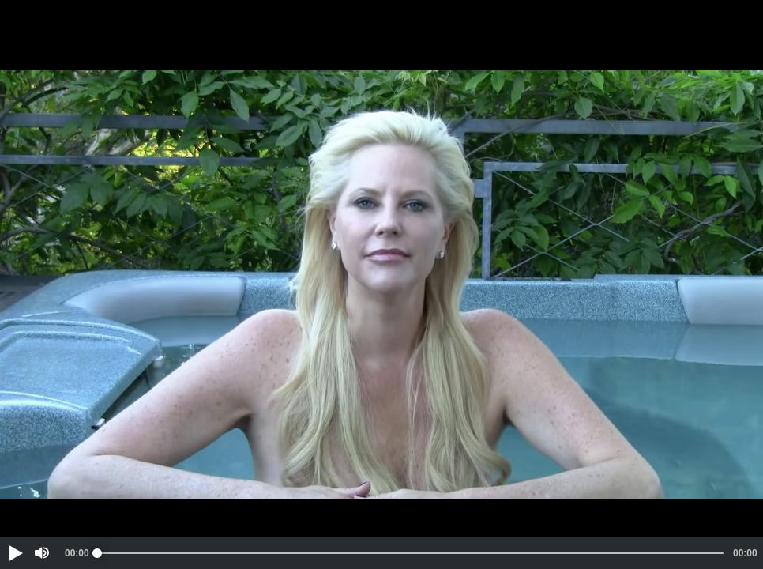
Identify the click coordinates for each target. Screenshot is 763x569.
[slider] (410, 553)
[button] (15, 553)
